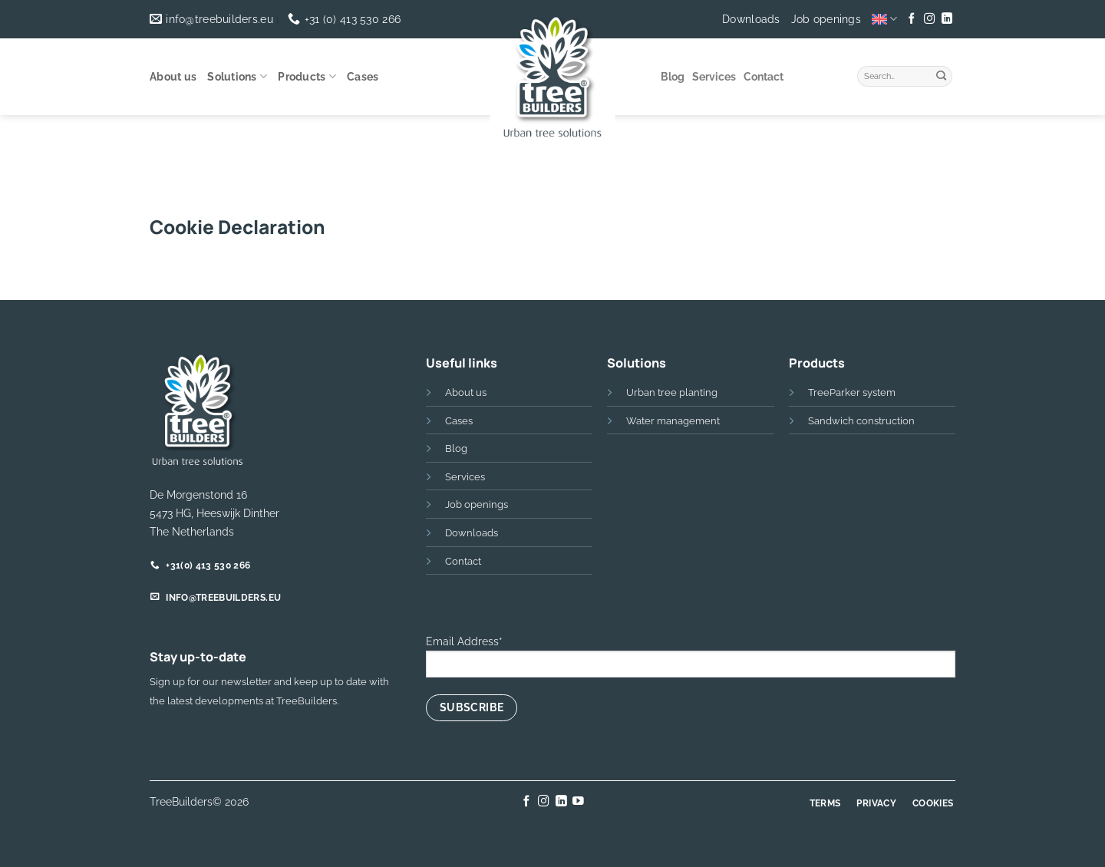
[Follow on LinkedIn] (946, 19)
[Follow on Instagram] (929, 19)
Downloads (751, 19)
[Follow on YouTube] (578, 802)
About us (173, 77)
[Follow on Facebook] (911, 19)
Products (307, 76)
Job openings (826, 19)
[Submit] (941, 74)
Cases (362, 77)
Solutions (237, 76)
